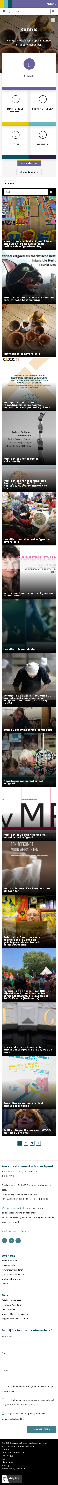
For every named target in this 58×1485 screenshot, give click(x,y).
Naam (5, 1352)
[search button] (53, 11)
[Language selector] (6, 11)
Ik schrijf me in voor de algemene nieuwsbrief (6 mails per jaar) (27, 1388)
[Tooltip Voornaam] (54, 1335)
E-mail (5, 1369)
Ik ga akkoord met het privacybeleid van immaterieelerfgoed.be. (23, 1416)
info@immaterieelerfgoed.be (15, 1231)
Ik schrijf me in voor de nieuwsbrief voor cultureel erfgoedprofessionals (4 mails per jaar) (28, 1402)
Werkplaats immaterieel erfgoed (17, 1208)
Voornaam (7, 1335)
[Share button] (53, 20)
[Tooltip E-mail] (54, 1369)
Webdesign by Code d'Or (13, 1468)
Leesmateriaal (29, 163)
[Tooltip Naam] (54, 1352)
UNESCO (9, 183)
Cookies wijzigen (26, 1446)
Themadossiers (29, 172)
